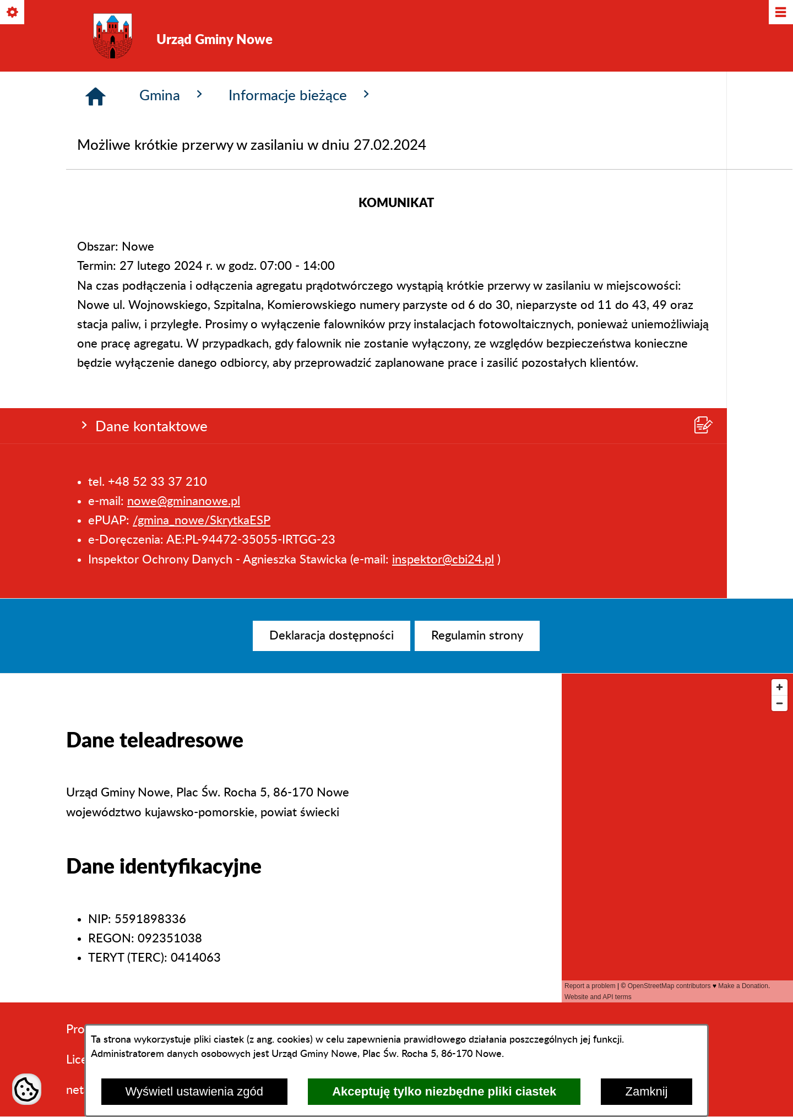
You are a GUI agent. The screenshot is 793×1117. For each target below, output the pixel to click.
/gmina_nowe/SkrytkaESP (201, 184)
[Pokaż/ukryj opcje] (13, 13)
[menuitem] (331, 636)
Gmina (173, 284)
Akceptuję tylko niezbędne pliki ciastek (444, 1091)
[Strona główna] (95, 286)
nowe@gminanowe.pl (183, 165)
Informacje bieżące (301, 284)
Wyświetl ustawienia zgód (194, 1091)
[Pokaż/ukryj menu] (780, 13)
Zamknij (646, 1091)
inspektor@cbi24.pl (443, 222)
